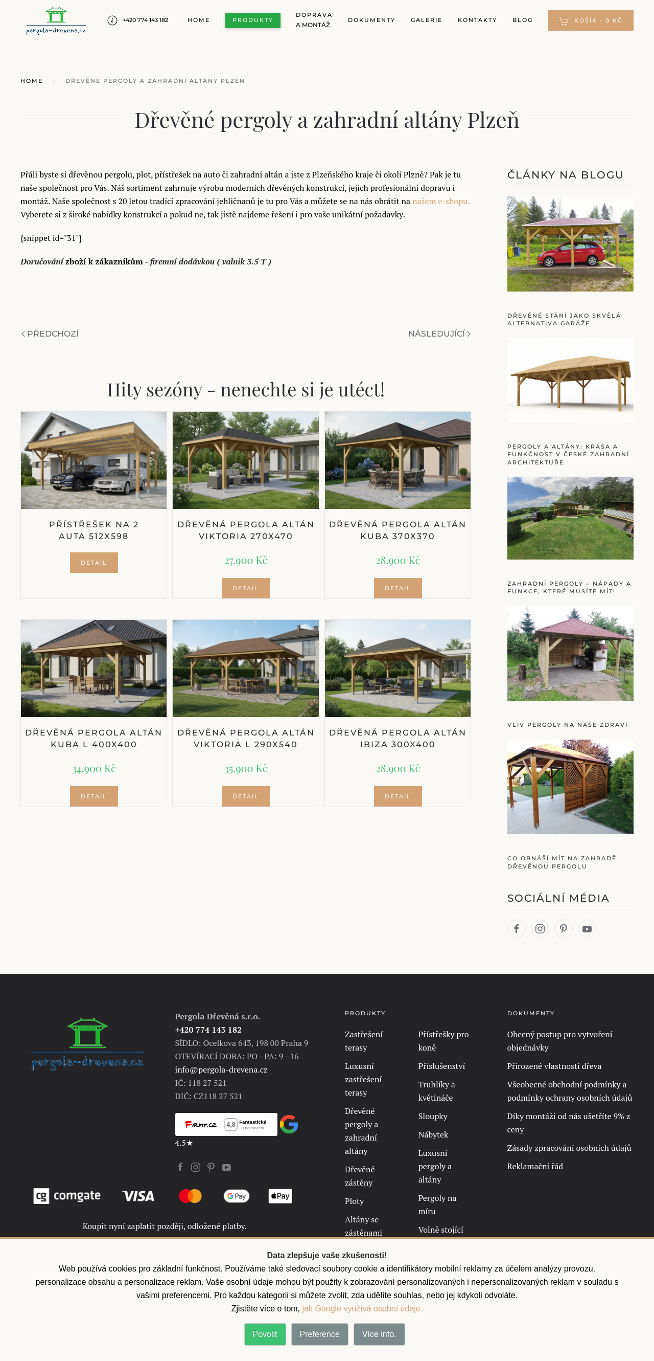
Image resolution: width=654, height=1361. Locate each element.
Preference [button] (320, 1334)
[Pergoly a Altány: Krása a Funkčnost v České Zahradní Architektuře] (570, 379)
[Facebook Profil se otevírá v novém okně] (180, 1166)
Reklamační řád (535, 1166)
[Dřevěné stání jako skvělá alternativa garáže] (570, 243)
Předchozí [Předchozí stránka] (50, 334)
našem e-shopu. (441, 201)
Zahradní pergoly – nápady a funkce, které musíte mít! (569, 587)
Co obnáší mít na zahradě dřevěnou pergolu (562, 862)
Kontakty (477, 20)
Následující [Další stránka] (439, 334)
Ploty (354, 1201)
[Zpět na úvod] (56, 20)
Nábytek (433, 1134)
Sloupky (433, 1116)
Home (199, 20)
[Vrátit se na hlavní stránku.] (87, 1042)
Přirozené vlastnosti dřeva (554, 1066)
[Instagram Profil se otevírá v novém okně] (196, 1166)
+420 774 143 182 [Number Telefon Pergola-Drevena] (137, 20)
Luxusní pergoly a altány (435, 1166)
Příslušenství (441, 1066)
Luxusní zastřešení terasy (363, 1079)
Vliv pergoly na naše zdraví (567, 724)
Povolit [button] (265, 1334)
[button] (591, 20)
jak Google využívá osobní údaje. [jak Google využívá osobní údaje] (361, 1308)
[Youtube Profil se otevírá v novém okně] (226, 1166)
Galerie (426, 20)
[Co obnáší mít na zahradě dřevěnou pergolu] (570, 785)
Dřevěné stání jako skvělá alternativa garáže (564, 319)
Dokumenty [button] (371, 20)
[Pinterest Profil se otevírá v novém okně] (211, 1166)
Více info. (379, 1334)
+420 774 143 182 (208, 1029)
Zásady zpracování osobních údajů (569, 1147)
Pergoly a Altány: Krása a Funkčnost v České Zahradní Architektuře (568, 454)
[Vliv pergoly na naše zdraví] (570, 652)
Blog (522, 20)
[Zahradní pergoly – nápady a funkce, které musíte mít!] (570, 517)
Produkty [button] (252, 20)
